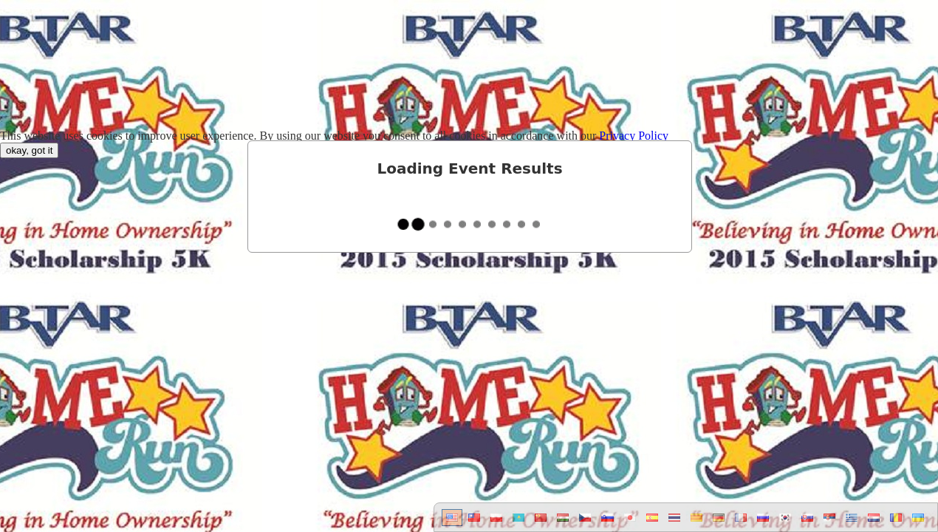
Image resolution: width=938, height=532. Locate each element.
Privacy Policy (633, 135)
